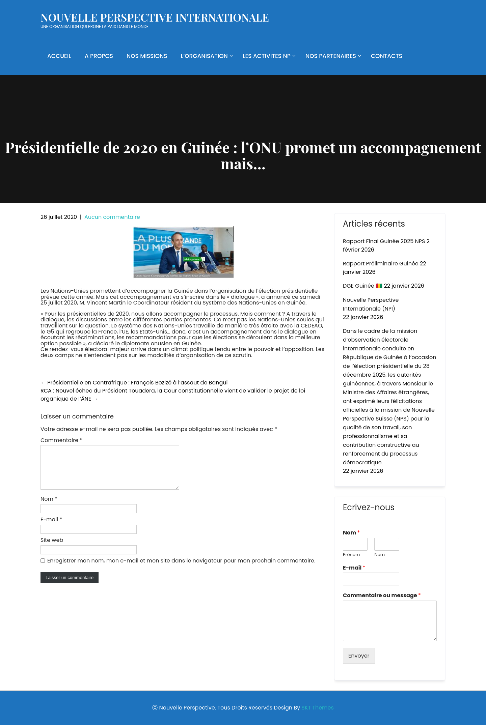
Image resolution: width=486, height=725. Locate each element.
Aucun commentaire (112, 217)
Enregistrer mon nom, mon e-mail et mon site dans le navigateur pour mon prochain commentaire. (181, 569)
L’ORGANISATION (204, 56)
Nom (48, 507)
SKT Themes (317, 708)
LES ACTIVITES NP (267, 56)
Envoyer (359, 656)
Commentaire (61, 440)
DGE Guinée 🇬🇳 (362, 286)
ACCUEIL (59, 56)
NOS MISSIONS (147, 56)
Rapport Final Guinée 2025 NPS (384, 241)
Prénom (351, 555)
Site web (51, 548)
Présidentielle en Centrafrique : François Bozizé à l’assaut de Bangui (133, 382)
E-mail (51, 527)
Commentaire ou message (382, 595)
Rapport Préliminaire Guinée (380, 263)
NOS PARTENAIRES (330, 56)
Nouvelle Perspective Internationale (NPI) (371, 304)
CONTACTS (386, 56)
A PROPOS (99, 56)
